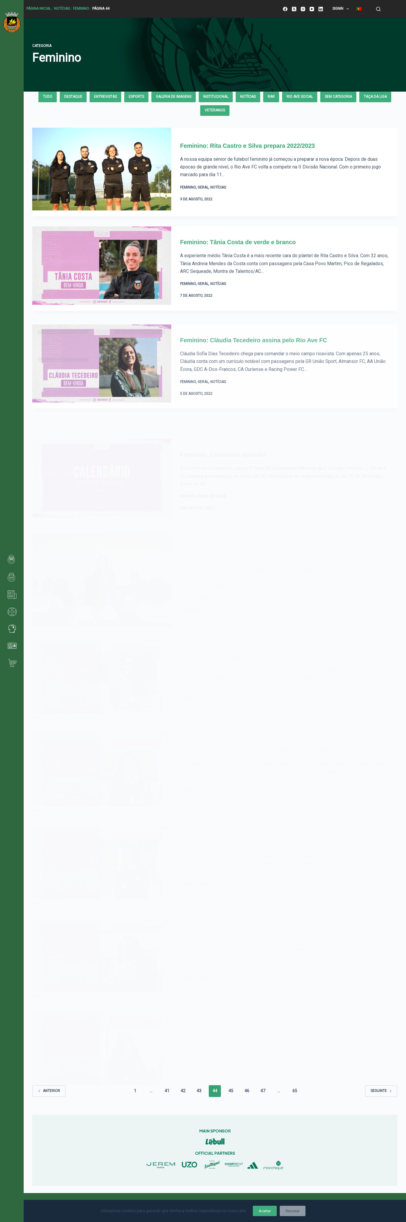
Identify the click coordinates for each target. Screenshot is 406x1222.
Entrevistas (105, 97)
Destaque (73, 97)
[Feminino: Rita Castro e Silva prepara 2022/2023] (101, 172)
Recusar (293, 1211)
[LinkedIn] (320, 9)
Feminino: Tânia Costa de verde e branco (238, 256)
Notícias (62, 9)
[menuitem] (358, 9)
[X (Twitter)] (294, 9)
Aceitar (265, 1211)
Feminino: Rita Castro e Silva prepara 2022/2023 (247, 145)
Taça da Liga (375, 97)
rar (271, 97)
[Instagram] (303, 9)
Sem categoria (338, 97)
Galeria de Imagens (173, 97)
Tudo (47, 97)
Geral (203, 188)
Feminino (81, 9)
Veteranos (215, 110)
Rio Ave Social (300, 97)
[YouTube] (312, 9)
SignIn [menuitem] (341, 8)
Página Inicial (38, 9)
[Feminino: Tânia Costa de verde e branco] (101, 283)
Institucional (215, 97)
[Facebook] (285, 9)
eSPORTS (136, 97)
